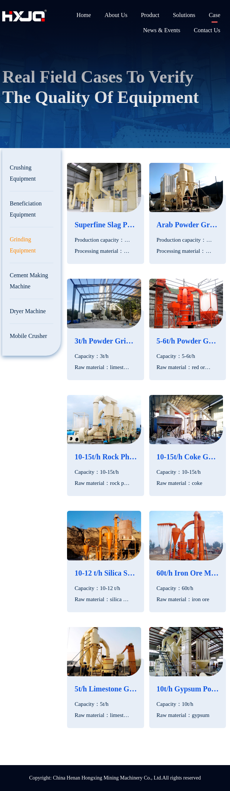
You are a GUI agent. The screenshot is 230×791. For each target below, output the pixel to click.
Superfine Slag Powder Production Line (105, 225)
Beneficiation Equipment (25, 209)
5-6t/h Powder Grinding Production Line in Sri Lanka (188, 341)
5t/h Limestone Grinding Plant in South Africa (105, 689)
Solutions (184, 15)
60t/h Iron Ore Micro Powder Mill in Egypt (188, 573)
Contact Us (207, 30)
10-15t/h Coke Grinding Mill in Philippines (188, 457)
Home (84, 15)
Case (214, 15)
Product (150, 15)
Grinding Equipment (23, 245)
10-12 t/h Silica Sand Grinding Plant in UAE (105, 573)
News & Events (161, 30)
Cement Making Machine (29, 280)
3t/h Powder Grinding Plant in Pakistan (105, 341)
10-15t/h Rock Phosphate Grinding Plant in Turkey (105, 457)
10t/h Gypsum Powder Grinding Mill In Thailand (188, 689)
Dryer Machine (28, 311)
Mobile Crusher (28, 336)
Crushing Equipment (23, 173)
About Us (115, 15)
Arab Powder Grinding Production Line (188, 225)
